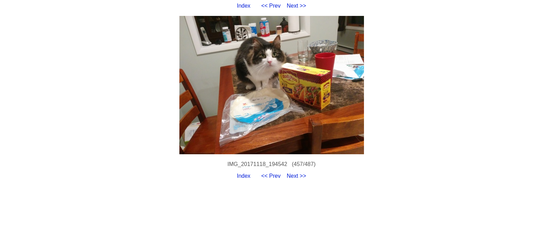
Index (243, 6)
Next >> (296, 6)
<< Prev (271, 6)
